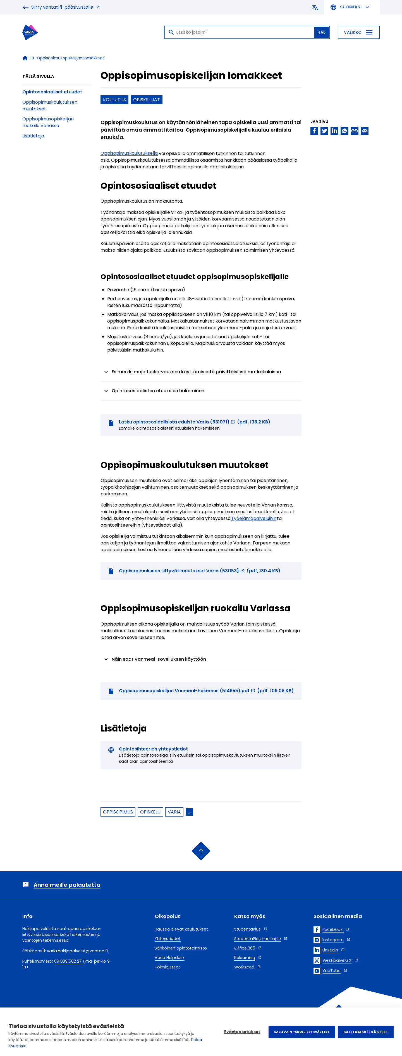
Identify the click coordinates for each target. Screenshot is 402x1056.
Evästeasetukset (242, 1032)
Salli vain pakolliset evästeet (301, 1032)
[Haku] (247, 32)
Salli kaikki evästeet (365, 1032)
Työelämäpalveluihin (253, 518)
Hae (321, 32)
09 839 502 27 (68, 961)
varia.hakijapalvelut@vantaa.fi (77, 951)
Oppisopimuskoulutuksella (129, 153)
